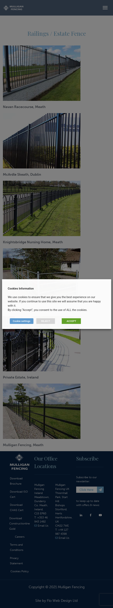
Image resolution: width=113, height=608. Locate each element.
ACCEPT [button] (71, 321)
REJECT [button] (45, 321)
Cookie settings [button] (21, 321)
